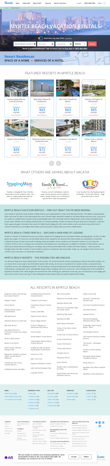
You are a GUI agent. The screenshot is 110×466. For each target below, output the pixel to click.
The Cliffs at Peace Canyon (57, 448)
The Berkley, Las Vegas (56, 446)
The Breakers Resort (91, 332)
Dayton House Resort (39, 316)
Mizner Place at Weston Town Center (80, 433)
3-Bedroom (32, 402)
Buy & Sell (37, 3)
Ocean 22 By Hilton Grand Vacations (66, 329)
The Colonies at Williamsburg (58, 433)
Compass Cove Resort (39, 300)
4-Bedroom (32, 405)
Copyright (7, 433)
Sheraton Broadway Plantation (38, 435)
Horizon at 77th (36, 354)
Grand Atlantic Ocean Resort (41, 336)
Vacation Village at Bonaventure (81, 430)
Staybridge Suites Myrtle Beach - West (92, 326)
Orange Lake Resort (38, 439)
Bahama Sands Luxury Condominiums (13, 310)
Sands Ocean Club (89, 294)
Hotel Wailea (36, 432)
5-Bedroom (32, 408)
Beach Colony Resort (12, 338)
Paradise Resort (63, 353)
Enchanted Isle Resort (78, 439)
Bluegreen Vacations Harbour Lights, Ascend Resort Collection (15, 356)
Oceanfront (71, 393)
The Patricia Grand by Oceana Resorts (94, 337)
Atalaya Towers (10, 300)
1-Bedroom (32, 396)
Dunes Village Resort (38, 321)
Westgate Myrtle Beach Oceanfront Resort (92, 357)
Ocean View (71, 396)
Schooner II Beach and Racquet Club (91, 299)
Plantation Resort (63, 358)
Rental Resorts (21, 433)
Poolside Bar (51, 405)
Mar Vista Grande (63, 294)
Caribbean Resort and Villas (15, 369)
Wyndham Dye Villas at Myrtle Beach (94, 368)
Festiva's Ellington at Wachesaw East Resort (39, 326)
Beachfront (51, 393)
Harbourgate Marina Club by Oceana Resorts (41, 342)
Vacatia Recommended (21, 438)
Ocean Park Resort (64, 344)
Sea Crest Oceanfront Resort (94, 305)
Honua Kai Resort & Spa (39, 430)
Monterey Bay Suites (64, 314)
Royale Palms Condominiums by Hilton (67, 368)
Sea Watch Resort (89, 310)
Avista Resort (10, 305)
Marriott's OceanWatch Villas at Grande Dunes (67, 309)
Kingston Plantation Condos (41, 363)
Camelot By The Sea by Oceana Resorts (13, 364)
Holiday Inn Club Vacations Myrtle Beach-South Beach (40, 349)
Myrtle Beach (9, 393)
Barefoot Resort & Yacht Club (15, 321)
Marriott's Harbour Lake (39, 443)
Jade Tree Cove (36, 359)
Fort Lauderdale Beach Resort (80, 436)
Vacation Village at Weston (79, 428)
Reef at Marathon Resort (79, 443)
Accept (73, 457)
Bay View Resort (11, 325)
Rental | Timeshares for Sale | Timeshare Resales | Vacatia (100, 456)
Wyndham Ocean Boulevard (93, 374)
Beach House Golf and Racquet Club (13, 349)
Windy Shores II (89, 363)
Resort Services (60, 3)
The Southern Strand (12, 399)
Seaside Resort (88, 314)
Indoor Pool (51, 402)
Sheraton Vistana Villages (40, 441)
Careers (7, 426)
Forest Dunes (36, 332)
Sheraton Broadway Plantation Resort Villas (91, 320)
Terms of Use (8, 428)
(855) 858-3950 (89, 3)
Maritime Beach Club (64, 303)
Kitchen (69, 399)
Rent (17, 3)
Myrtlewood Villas (63, 319)
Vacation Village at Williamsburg (59, 438)
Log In (79, 3)
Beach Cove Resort (12, 343)
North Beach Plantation (65, 323)
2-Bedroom (32, 399)
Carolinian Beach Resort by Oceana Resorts (40, 295)
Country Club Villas (37, 311)
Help (100, 3)
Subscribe (26, 3)
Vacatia (19, 431)
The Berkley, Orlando (56, 426)
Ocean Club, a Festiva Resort (67, 335)
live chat (69, 48)
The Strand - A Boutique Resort (92, 344)
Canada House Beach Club (79, 441)
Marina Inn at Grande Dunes (67, 298)
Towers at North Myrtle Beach (92, 350)
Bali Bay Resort (10, 316)
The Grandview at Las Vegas (58, 443)
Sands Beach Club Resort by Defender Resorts (67, 374)
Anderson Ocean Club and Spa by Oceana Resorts (16, 295)
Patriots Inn (53, 436)
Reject (86, 457)
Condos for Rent (22, 436)
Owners (48, 3)
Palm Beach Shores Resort (79, 425)
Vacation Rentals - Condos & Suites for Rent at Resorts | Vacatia (9, 2)
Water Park (51, 399)
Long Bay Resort (37, 373)
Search (92, 44)
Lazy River (51, 396)
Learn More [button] (68, 38)
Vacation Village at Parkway (58, 424)
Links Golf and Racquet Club (41, 368)
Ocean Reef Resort (64, 348)
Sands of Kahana (37, 424)
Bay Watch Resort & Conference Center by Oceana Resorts (16, 332)
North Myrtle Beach (11, 396)
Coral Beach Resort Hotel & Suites (41, 306)
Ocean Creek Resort (64, 339)
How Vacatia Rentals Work (23, 424)
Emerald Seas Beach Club (79, 446)
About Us (7, 424)
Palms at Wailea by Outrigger (38, 427)
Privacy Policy (8, 431)
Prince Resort (62, 362)
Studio (30, 393)
